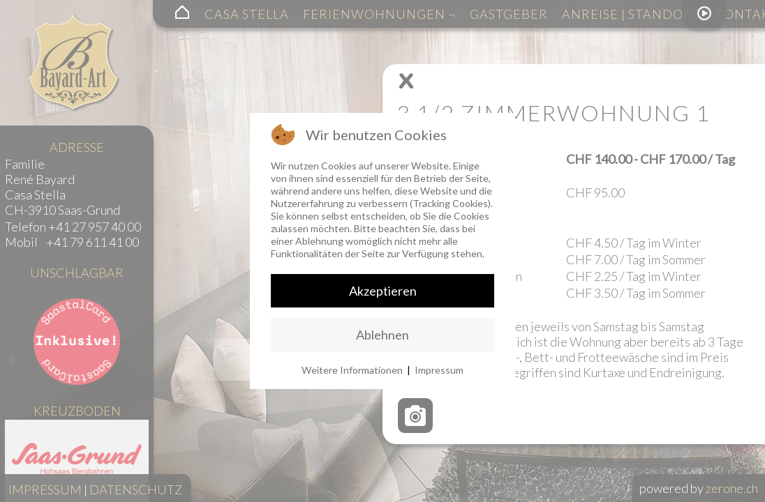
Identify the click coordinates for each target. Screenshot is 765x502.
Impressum (439, 370)
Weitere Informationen (352, 370)
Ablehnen (382, 334)
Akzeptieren (383, 290)
